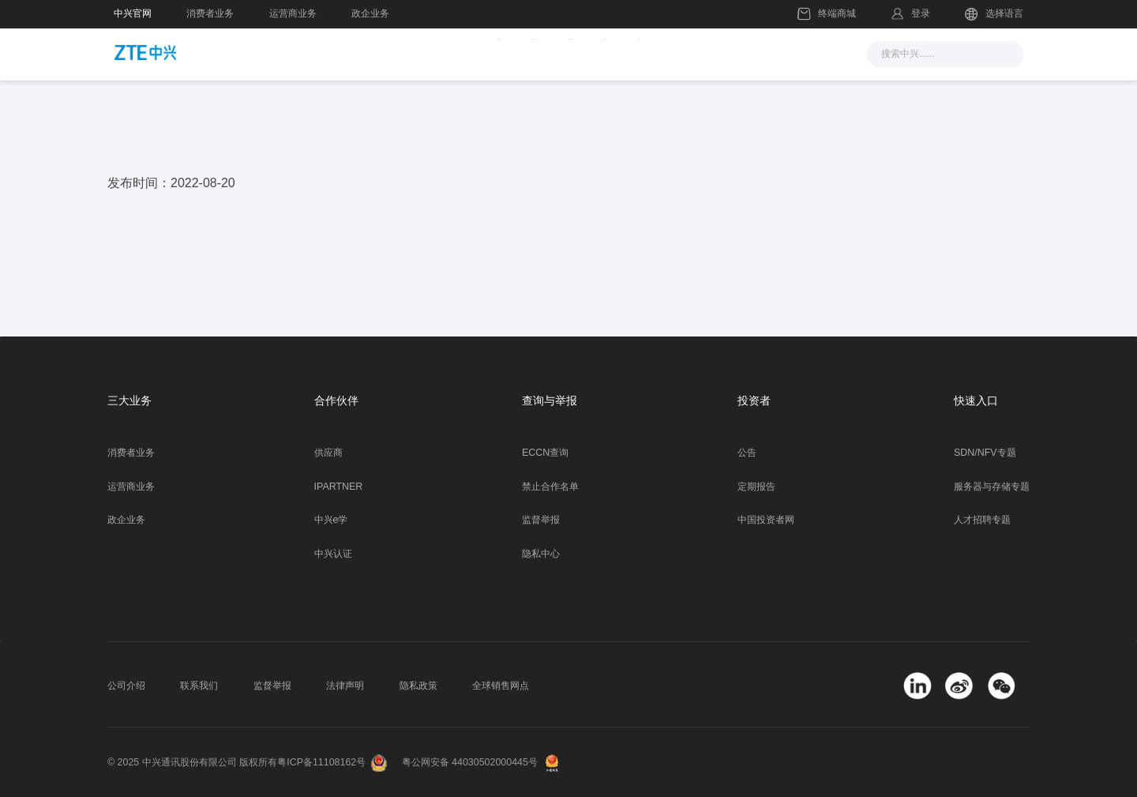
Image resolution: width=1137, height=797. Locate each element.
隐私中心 (541, 553)
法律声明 (345, 685)
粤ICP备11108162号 (321, 762)
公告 (746, 452)
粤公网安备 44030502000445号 (470, 762)
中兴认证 (333, 553)
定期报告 (756, 486)
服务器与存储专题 (992, 486)
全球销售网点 (500, 685)
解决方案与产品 (493, 52)
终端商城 (826, 14)
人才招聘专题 (982, 519)
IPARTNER (338, 486)
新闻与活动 (386, 52)
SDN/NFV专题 (985, 452)
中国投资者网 (765, 519)
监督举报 (541, 519)
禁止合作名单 (550, 486)
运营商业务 (293, 13)
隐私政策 (418, 685)
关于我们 (756, 52)
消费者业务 (210, 13)
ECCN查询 (545, 452)
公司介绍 (126, 685)
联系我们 (199, 685)
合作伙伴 (675, 52)
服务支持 (593, 52)
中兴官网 (133, 13)
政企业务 (370, 13)
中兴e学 (331, 519)
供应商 (328, 452)
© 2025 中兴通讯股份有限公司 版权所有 (192, 762)
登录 (920, 13)
